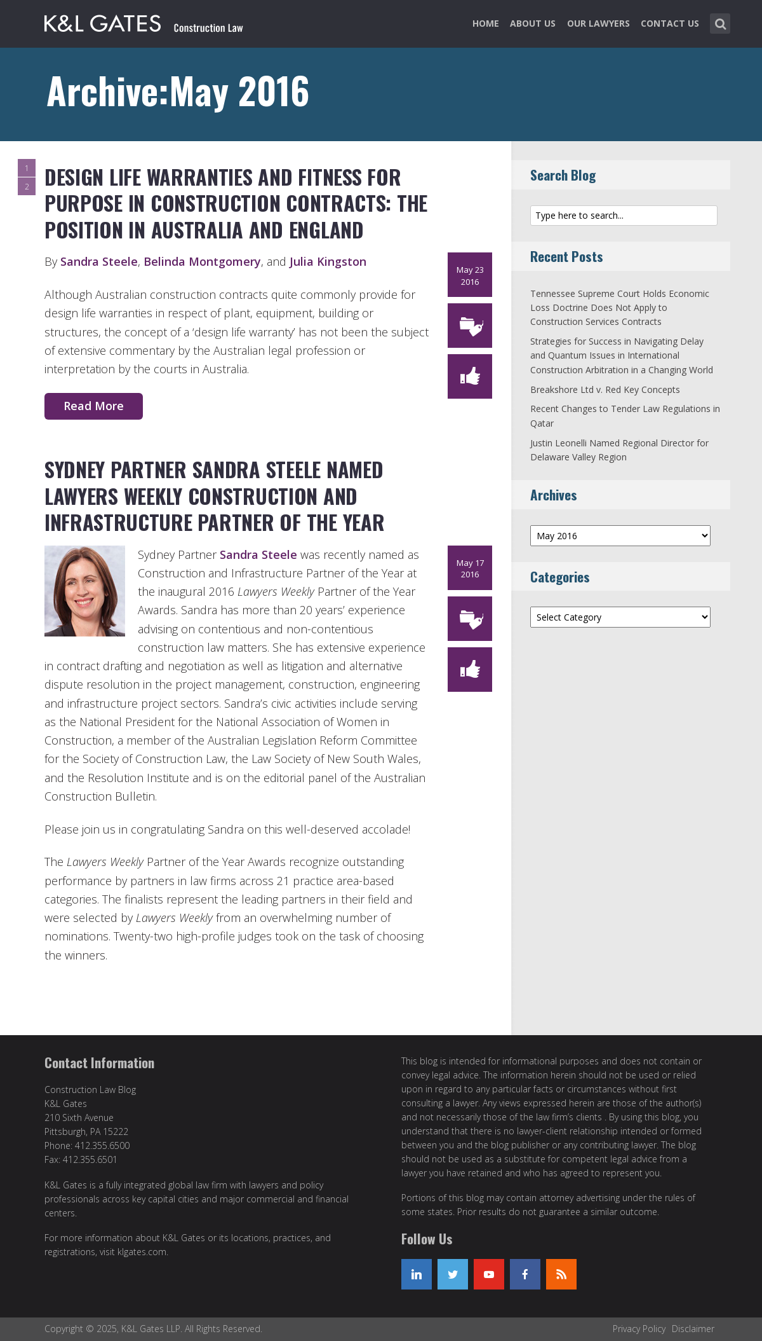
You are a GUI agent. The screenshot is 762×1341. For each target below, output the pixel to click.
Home (485, 23)
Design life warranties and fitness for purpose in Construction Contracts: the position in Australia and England (235, 203)
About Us (533, 23)
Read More (94, 405)
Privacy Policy (639, 1329)
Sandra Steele (99, 261)
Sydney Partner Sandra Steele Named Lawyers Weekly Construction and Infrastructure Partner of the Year (214, 495)
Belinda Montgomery (202, 261)
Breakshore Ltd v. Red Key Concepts (605, 389)
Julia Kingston (328, 261)
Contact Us (670, 23)
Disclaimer (693, 1329)
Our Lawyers (598, 23)
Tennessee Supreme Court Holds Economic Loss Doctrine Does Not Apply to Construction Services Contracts (619, 307)
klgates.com (141, 1252)
